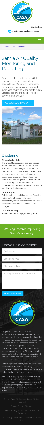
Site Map (28, 406)
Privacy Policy (17, 406)
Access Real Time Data (18, 102)
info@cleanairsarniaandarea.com (24, 31)
